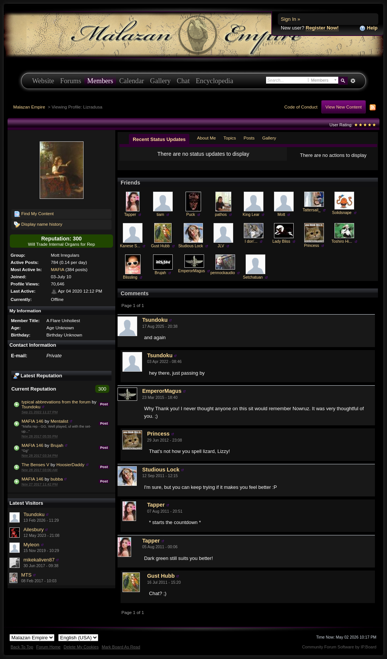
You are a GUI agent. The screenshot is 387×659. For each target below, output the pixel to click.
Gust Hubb (160, 246)
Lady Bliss (281, 241)
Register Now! (322, 28)
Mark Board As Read (121, 647)
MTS (26, 575)
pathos (221, 214)
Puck (190, 214)
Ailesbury (33, 529)
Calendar (131, 81)
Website (43, 81)
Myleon (31, 544)
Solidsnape (341, 213)
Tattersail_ (311, 210)
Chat (183, 81)
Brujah (57, 445)
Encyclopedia (214, 81)
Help (368, 28)
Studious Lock (190, 246)
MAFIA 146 (32, 421)
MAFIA (57, 269)
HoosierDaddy (70, 464)
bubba (57, 478)
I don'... (251, 241)
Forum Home (48, 647)
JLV (221, 246)
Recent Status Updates (159, 139)
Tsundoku (31, 406)
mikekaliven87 (38, 560)
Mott (281, 214)
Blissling (130, 277)
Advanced (353, 81)
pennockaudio (223, 273)
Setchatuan (253, 277)
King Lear (251, 214)
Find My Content (34, 214)
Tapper (130, 214)
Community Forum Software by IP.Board (339, 647)
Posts (248, 137)
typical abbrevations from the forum (56, 401)
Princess (311, 245)
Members (100, 81)
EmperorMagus (191, 271)
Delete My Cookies (81, 647)
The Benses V (35, 464)
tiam (160, 214)
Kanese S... (130, 246)
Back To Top (22, 647)
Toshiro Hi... (341, 241)
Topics (229, 137)
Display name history (38, 225)
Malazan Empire (29, 106)
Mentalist (59, 421)
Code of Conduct (300, 106)
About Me (206, 137)
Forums (70, 81)
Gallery (160, 81)
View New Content (343, 106)
